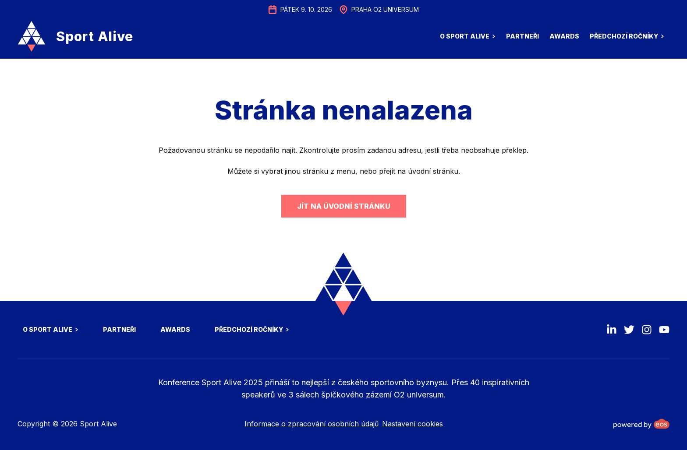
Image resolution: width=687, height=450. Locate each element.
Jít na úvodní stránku (343, 206)
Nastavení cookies (412, 423)
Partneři (522, 36)
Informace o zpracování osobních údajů (311, 423)
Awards (564, 36)
